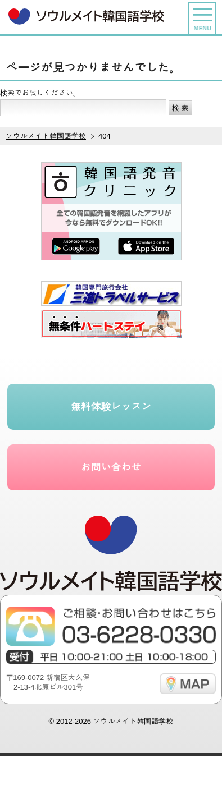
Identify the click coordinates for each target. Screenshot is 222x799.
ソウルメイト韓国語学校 (133, 721)
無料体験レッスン (111, 406)
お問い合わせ (111, 467)
